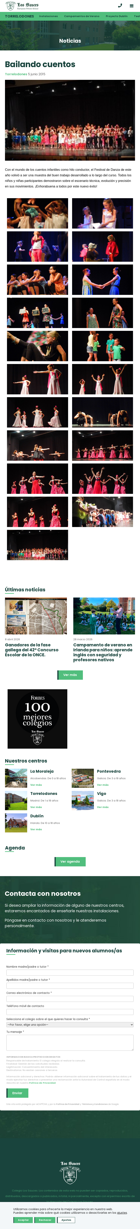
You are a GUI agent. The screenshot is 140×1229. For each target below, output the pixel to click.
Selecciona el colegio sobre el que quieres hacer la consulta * (70, 1022)
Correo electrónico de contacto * (70, 996)
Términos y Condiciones (95, 1104)
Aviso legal (12, 1207)
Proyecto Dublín (117, 16)
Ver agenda (70, 861)
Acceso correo (102, 1207)
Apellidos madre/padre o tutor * (70, 983)
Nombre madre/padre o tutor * (70, 970)
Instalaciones (48, 16)
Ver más (70, 675)
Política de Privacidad (42, 1082)
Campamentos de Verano (81, 16)
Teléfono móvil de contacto (70, 1009)
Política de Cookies (74, 1207)
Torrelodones (19, 16)
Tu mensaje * (70, 1040)
